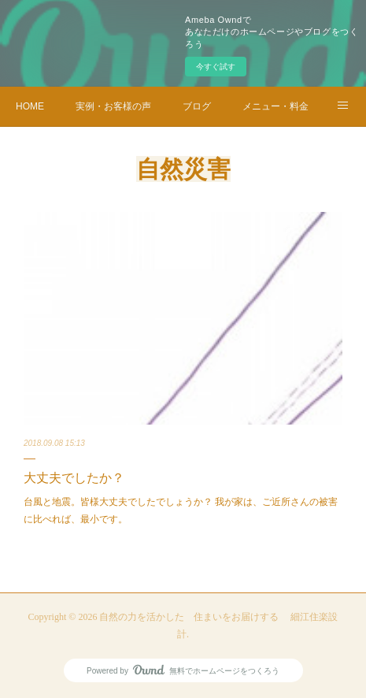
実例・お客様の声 (113, 106)
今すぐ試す (215, 66)
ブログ (197, 106)
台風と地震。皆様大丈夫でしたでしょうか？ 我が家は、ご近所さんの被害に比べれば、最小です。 (181, 510)
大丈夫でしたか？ (74, 478)
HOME (30, 106)
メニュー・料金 (275, 106)
